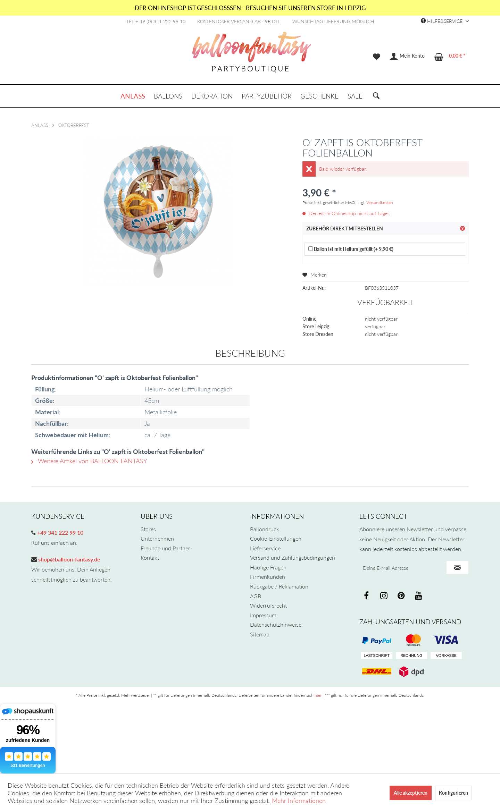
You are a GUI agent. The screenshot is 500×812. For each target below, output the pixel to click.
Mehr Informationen (299, 800)
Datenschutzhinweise (275, 624)
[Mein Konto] (407, 57)
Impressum (263, 615)
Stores (148, 529)
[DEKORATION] (212, 96)
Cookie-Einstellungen (275, 538)
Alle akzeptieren (410, 793)
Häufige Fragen (268, 567)
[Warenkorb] (450, 57)
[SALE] (355, 96)
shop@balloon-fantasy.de (68, 559)
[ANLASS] (133, 96)
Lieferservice (265, 548)
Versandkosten (379, 202)
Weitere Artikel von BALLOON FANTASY (89, 461)
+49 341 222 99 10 (59, 532)
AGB (255, 596)
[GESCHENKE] (319, 96)
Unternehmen (157, 538)
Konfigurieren (453, 793)
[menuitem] (376, 57)
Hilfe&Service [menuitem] (442, 21)
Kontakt (150, 557)
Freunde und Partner (165, 548)
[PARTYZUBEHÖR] (266, 96)
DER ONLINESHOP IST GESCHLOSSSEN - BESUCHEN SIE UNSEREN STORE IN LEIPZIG (250, 7)
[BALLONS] (168, 96)
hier (318, 695)
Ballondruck (264, 529)
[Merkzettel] (376, 57)
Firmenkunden (267, 576)
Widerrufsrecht (268, 605)
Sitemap (259, 634)
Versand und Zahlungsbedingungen (292, 557)
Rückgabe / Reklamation (279, 586)
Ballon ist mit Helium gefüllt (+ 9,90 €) (350, 249)
